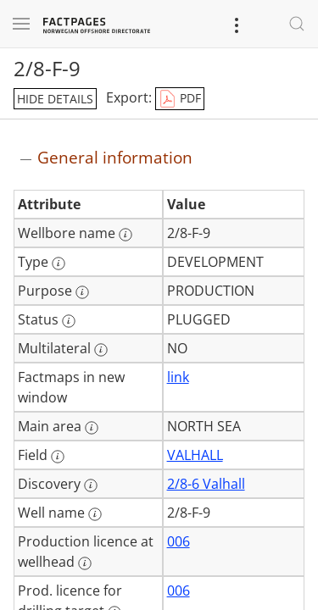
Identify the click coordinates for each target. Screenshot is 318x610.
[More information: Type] (58, 263)
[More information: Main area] (91, 428)
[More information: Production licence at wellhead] (85, 563)
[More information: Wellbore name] (125, 234)
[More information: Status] (68, 321)
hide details (55, 99)
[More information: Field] (57, 456)
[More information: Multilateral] (101, 350)
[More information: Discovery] (91, 485)
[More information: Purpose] (82, 292)
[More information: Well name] (95, 514)
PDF (180, 99)
